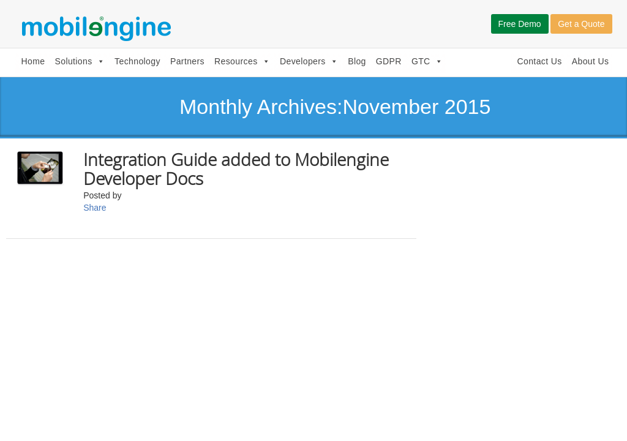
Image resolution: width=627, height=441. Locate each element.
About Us (590, 61)
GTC (427, 61)
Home (33, 61)
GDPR (389, 61)
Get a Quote (581, 24)
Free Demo (519, 24)
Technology (137, 61)
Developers (309, 61)
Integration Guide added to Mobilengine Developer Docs (236, 169)
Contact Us (539, 61)
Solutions (79, 61)
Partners (187, 61)
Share (94, 208)
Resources (242, 61)
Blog (357, 61)
